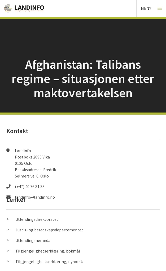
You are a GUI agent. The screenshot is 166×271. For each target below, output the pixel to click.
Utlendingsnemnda (32, 240)
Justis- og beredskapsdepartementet (49, 229)
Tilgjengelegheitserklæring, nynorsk (49, 261)
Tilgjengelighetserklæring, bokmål (47, 251)
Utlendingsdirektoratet (36, 219)
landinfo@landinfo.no (35, 197)
